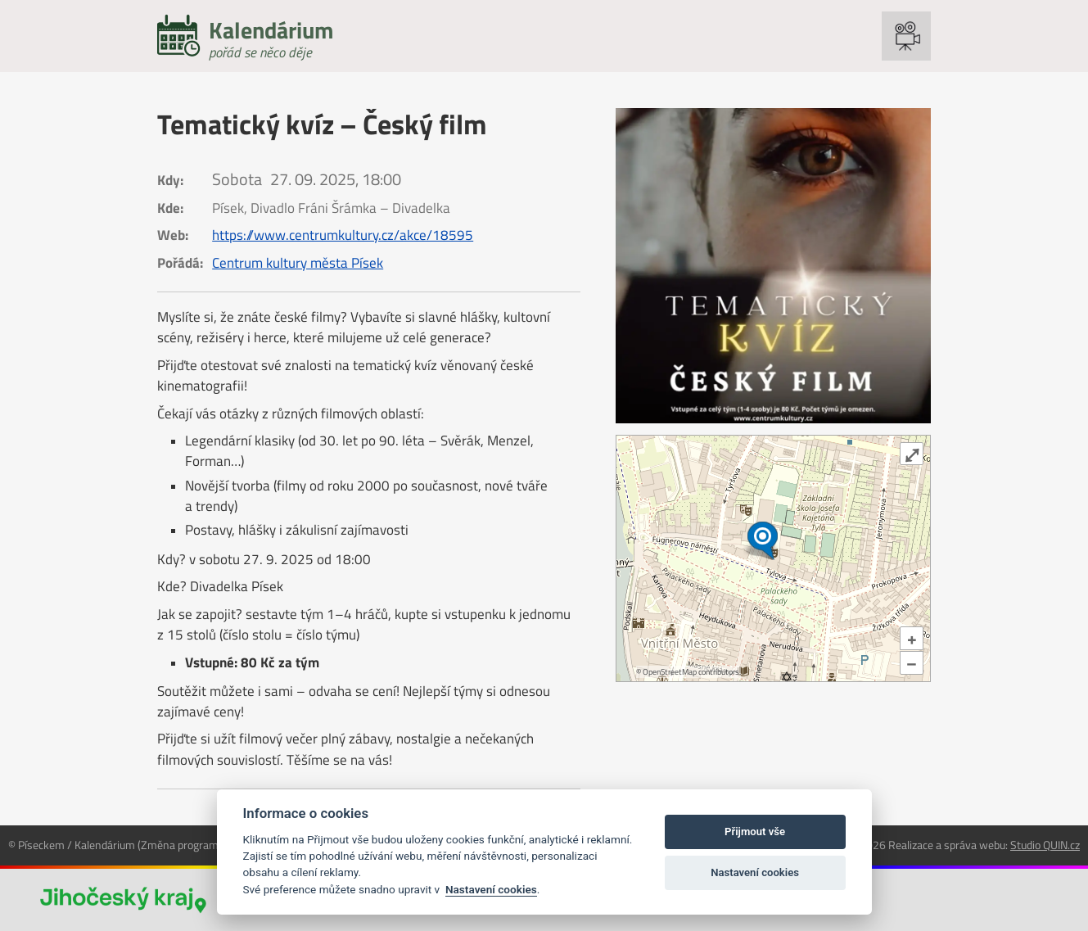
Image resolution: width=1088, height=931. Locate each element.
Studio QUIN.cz (1045, 844)
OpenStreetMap (670, 672)
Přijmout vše (755, 831)
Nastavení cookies (491, 889)
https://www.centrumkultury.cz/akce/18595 (342, 235)
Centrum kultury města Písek (297, 263)
